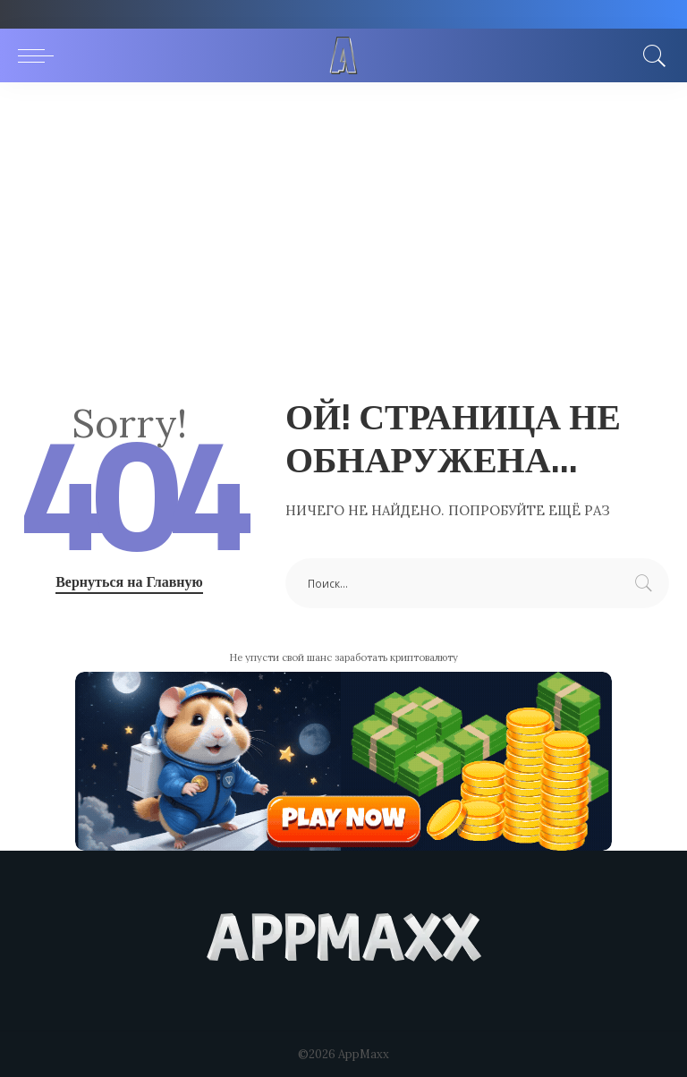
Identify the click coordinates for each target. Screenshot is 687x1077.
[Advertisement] (343, 216)
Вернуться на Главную (129, 581)
